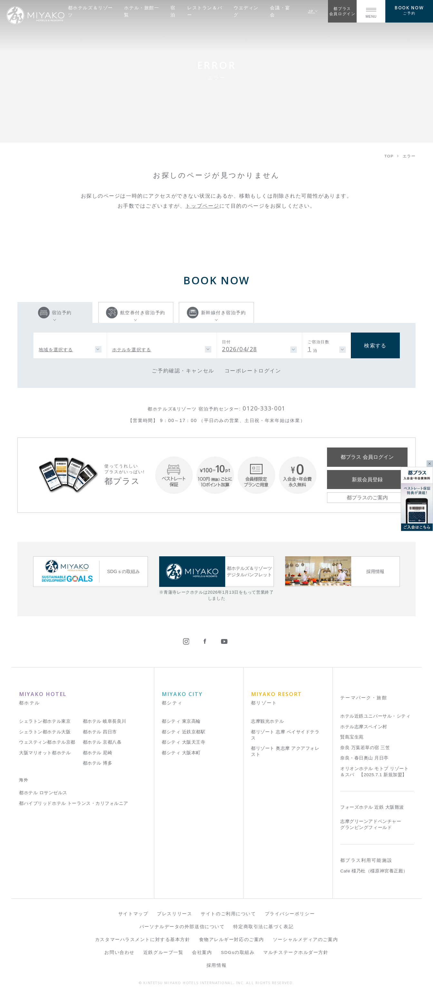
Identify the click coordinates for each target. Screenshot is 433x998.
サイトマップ (133, 913)
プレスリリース (174, 913)
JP (313, 11)
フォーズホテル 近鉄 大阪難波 (372, 807)
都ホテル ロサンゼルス (43, 792)
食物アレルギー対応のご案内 (231, 939)
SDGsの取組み (238, 952)
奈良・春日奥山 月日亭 (364, 758)
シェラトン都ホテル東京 (45, 721)
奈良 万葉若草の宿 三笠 (365, 747)
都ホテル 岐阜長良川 (104, 721)
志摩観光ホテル (267, 721)
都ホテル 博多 (97, 763)
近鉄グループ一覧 (163, 952)
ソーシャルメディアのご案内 (305, 939)
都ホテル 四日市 (100, 732)
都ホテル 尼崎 (97, 752)
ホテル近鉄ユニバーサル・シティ (375, 716)
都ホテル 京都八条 (102, 742)
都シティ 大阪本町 (181, 752)
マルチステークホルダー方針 (295, 952)
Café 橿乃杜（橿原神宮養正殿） (374, 871)
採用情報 (216, 965)
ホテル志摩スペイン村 (363, 726)
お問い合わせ (119, 952)
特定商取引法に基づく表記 (263, 926)
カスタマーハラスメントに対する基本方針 (142, 939)
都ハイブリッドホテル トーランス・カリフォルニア (73, 803)
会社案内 (202, 952)
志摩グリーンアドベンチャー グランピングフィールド (370, 824)
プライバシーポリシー (290, 913)
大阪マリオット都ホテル (45, 752)
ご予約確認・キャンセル (183, 370)
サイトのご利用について (228, 913)
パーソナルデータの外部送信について (182, 926)
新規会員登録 (367, 479)
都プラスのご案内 (367, 497)
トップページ (202, 206)
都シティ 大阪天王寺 (183, 742)
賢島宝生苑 (352, 737)
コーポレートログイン (253, 370)
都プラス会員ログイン (342, 11)
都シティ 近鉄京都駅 (183, 732)
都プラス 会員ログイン (367, 457)
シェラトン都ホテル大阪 (45, 732)
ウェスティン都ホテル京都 (47, 742)
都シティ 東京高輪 (181, 721)
